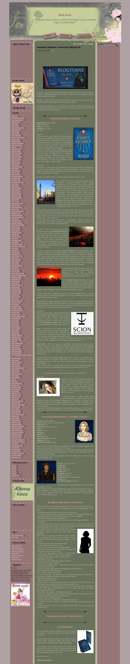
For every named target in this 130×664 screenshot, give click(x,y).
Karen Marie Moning (18, 273)
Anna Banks (16, 133)
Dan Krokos (16, 186)
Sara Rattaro (16, 418)
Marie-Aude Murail (18, 343)
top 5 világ (15, 537)
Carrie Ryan (16, 164)
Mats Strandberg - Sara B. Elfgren (22, 355)
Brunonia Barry (17, 159)
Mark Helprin (16, 347)
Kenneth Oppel (17, 293)
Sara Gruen (16, 416)
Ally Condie (16, 126)
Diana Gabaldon (17, 197)
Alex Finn (15, 116)
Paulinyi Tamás (17, 387)
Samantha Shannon (18, 414)
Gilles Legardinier (17, 215)
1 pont (14, 466)
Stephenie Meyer (17, 434)
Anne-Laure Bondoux (19, 137)
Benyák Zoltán (17, 151)
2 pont (14, 467)
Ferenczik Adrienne (18, 211)
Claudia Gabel (17, 178)
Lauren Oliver (16, 314)
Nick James (16, 376)
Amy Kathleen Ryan (18, 128)
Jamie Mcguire (17, 236)
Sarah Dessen (17, 420)
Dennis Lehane (17, 196)
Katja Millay (16, 283)
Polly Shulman (17, 389)
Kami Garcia (16, 271)
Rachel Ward (16, 397)
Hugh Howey (16, 227)
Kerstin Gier (16, 295)
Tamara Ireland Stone (19, 440)
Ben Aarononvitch (17, 145)
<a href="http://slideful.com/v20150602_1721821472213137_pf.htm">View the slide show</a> (18, 517)
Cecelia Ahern (17, 170)
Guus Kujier (16, 219)
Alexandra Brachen (18, 120)
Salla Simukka (17, 410)
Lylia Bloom (16, 331)
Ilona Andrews (17, 229)
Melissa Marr (16, 364)
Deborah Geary (17, 194)
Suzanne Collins (17, 436)
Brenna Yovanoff (17, 157)
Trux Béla (15, 443)
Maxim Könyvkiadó (18, 555)
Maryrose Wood (17, 351)
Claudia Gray (16, 180)
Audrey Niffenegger (18, 143)
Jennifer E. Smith (17, 244)
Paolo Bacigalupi (17, 383)
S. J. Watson (16, 409)
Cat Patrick (16, 168)
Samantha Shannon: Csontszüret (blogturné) (59, 47)
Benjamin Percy (17, 149)
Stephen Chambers (18, 432)
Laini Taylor (16, 304)
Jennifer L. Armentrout (19, 246)
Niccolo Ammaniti (17, 374)
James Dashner (17, 232)
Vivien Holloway (17, 455)
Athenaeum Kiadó (18, 548)
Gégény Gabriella (17, 223)
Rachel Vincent (17, 395)
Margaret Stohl (17, 337)
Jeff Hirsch (16, 242)
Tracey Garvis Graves (19, 442)
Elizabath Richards (18, 203)
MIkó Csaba (16, 333)
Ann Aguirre (16, 131)
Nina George (16, 377)
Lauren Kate (16, 312)
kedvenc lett (16, 475)
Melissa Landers (17, 362)
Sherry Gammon (17, 428)
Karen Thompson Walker (20, 275)
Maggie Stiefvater (17, 335)
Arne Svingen (16, 139)
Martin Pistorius (17, 349)
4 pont (14, 471)
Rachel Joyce (16, 393)
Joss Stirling (16, 262)
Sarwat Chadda (17, 424)
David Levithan (17, 192)
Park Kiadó (16, 557)
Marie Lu (15, 341)
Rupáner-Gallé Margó (19, 405)
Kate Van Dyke (17, 279)
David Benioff (16, 190)
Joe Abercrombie (17, 256)
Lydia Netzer (16, 330)
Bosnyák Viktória (17, 153)
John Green (16, 258)
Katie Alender (16, 281)
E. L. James (16, 201)
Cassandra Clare (17, 166)
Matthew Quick (17, 358)
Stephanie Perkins (18, 430)
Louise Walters (17, 328)
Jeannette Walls (17, 240)
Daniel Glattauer (17, 188)
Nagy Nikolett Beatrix (18, 368)
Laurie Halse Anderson (19, 316)
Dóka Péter (16, 199)
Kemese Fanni (17, 289)
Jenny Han (16, 248)
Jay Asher (15, 238)
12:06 (52, 50)
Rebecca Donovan (18, 401)
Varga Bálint (16, 447)
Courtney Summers (18, 182)
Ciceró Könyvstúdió (18, 549)
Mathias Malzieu (17, 353)
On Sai (15, 379)
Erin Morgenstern (17, 207)
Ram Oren (15, 399)
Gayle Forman (17, 213)
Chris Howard (16, 174)
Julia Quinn (16, 264)
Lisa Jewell (16, 322)
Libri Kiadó (16, 553)
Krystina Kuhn (16, 302)
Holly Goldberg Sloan (19, 225)
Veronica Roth (17, 451)
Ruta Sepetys (16, 407)
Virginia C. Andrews (18, 453)
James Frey (16, 234)
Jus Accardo (16, 269)
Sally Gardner (16, 412)
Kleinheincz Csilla (17, 300)
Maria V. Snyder (17, 339)
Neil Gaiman (16, 372)
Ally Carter (15, 124)
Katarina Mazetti (17, 277)
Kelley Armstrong (17, 285)
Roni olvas (65, 14)
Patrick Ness (16, 385)
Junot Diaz (16, 267)
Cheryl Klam (16, 172)
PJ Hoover (15, 381)
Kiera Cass (16, 298)
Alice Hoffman (16, 122)
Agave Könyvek (17, 546)
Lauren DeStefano (18, 310)
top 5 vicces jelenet (18, 535)
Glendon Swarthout (18, 217)
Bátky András (16, 161)
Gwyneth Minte (17, 221)
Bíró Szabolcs (16, 163)
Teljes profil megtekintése (18, 583)
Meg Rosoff (16, 360)
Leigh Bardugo (17, 318)
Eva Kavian (16, 209)
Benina (15, 147)
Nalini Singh (16, 370)
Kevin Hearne (16, 297)
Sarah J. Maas (17, 422)
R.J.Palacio (16, 391)
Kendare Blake (17, 291)
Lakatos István (17, 306)
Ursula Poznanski (17, 445)
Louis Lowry (16, 326)
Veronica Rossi (17, 449)
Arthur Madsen (17, 141)
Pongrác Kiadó (17, 559)
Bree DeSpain (17, 155)
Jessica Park (16, 252)
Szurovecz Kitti (17, 438)
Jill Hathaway (16, 254)
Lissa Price (16, 324)
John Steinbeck (17, 260)
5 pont (14, 473)
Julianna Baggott (17, 265)
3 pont (14, 469)
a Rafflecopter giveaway (44, 660)
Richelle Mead (17, 403)
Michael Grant (16, 366)
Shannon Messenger (18, 426)
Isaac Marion (16, 230)
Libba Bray (16, 320)
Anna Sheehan (17, 135)
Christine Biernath (18, 176)
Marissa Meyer (17, 345)
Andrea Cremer (17, 130)
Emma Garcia (16, 205)
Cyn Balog (15, 184)
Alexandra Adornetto (18, 118)
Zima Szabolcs (17, 457)
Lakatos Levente (17, 308)
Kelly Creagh (16, 287)
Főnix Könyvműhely (18, 551)
